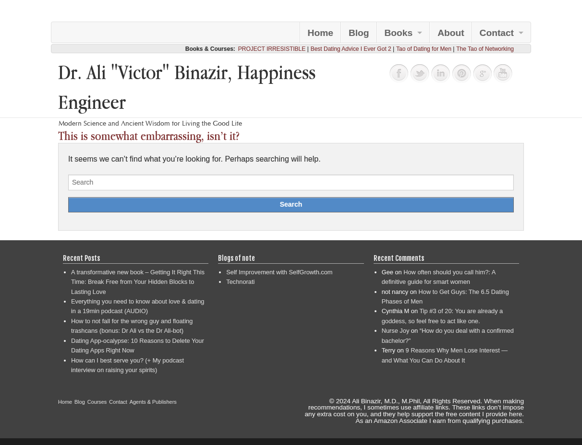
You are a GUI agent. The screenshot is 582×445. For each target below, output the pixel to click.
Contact (497, 33)
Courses (97, 402)
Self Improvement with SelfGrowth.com (279, 272)
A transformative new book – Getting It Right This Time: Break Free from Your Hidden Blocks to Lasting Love (138, 282)
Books (399, 33)
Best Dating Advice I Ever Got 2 (351, 49)
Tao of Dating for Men (423, 49)
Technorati (240, 281)
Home (320, 33)
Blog (359, 33)
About (450, 33)
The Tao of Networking (485, 49)
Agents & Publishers (153, 402)
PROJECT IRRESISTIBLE (271, 49)
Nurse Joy (396, 330)
